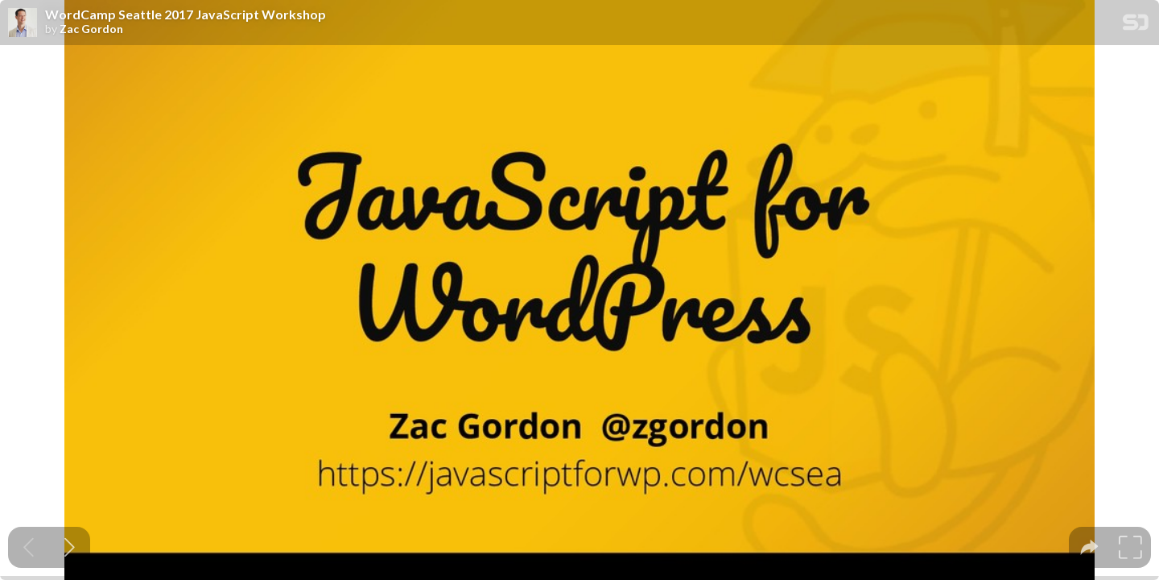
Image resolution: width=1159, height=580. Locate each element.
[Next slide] (70, 547)
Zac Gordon (91, 29)
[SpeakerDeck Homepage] (1136, 25)
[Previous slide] (28, 547)
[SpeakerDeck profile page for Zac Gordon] (22, 23)
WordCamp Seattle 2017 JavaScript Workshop (185, 14)
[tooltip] (1089, 547)
